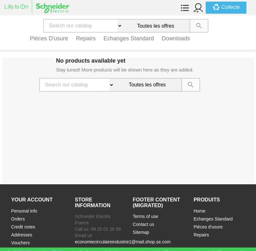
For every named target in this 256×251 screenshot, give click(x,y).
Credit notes (23, 226)
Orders (18, 218)
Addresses (21, 234)
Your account (32, 199)
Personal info (24, 211)
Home (199, 211)
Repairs (86, 38)
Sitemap (141, 232)
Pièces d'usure (49, 38)
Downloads (176, 38)
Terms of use (145, 216)
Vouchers (20, 242)
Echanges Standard (128, 38)
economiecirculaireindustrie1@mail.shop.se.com (123, 241)
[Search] (80, 25)
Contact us (143, 224)
